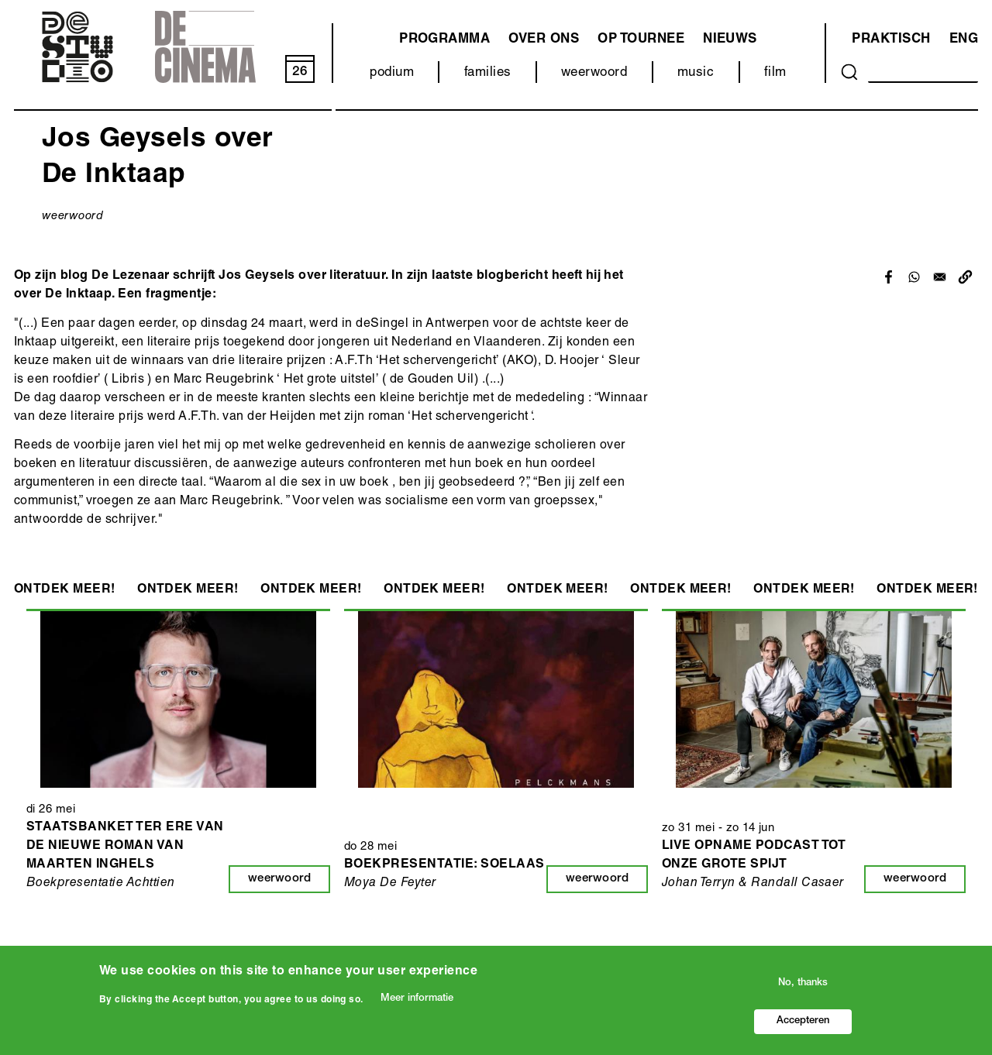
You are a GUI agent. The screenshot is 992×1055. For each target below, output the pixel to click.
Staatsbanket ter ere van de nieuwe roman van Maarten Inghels (125, 846)
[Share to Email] (939, 277)
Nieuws (730, 39)
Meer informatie (417, 999)
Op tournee (641, 39)
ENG (963, 39)
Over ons (543, 39)
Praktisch (891, 39)
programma (444, 39)
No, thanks (803, 983)
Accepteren (803, 1021)
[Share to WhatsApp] (914, 277)
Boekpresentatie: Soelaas (444, 865)
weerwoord (594, 73)
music (695, 73)
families (488, 73)
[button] (965, 277)
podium (392, 73)
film (775, 73)
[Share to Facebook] (888, 277)
